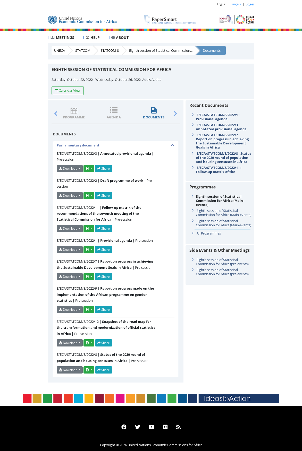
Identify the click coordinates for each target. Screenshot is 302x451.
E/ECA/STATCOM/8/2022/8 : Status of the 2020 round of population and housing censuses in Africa (223, 157)
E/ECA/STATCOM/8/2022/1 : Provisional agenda (218, 116)
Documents (212, 50)
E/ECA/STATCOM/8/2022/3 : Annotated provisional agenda (221, 127)
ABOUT (120, 37)
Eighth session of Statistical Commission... (160, 50)
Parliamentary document (78, 145)
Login (250, 4)
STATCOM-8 (110, 50)
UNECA (59, 50)
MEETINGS (62, 37)
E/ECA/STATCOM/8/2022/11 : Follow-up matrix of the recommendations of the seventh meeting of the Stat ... (221, 173)
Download (68, 168)
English (221, 4)
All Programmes (209, 233)
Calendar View (67, 90)
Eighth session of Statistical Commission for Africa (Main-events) (223, 212)
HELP (93, 37)
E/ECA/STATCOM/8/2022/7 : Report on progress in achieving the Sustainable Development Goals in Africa (222, 141)
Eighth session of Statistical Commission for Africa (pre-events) (222, 261)
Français (235, 4)
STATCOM (82, 50)
